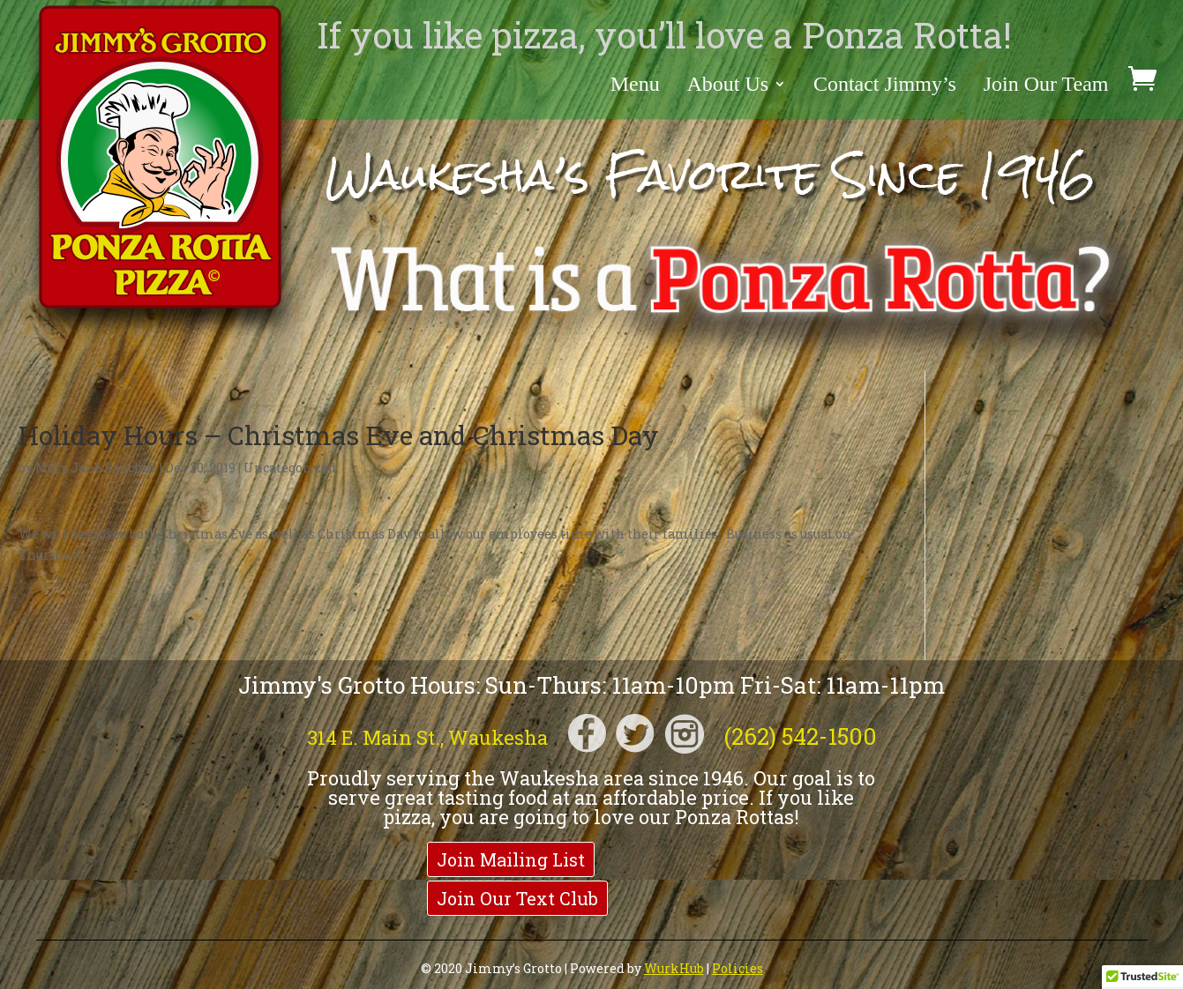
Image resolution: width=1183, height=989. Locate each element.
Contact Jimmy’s (884, 86)
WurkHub (674, 968)
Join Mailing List (511, 859)
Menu (635, 86)
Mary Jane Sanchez (96, 467)
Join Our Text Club (517, 898)
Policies (737, 968)
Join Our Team (1046, 86)
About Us (727, 86)
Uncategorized (289, 467)
